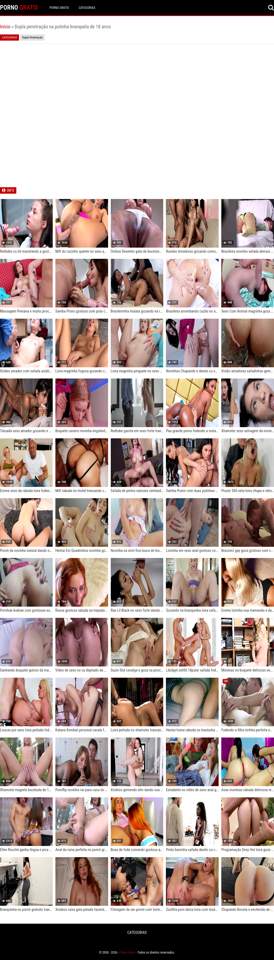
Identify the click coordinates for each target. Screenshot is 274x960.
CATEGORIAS (87, 8)
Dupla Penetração (32, 37)
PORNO (19, 7)
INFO (10, 190)
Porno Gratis (59, 8)
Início (5, 26)
